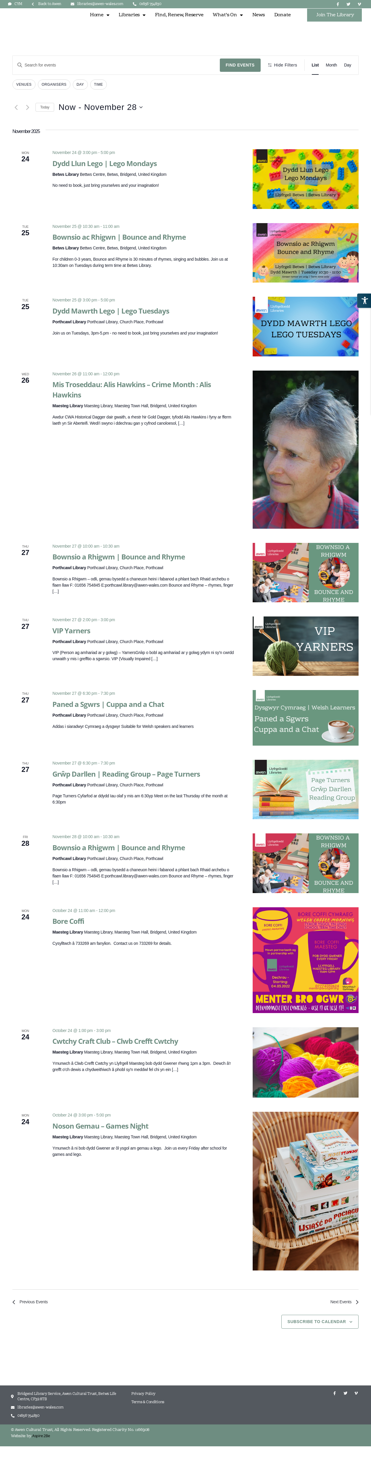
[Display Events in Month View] (331, 84)
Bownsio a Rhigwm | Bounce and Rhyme (118, 576)
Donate (282, 24)
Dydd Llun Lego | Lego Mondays (104, 182)
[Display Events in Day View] (347, 84)
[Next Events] (27, 126)
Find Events (240, 84)
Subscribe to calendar (317, 1342)
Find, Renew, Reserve (179, 24)
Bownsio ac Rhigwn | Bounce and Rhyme (119, 256)
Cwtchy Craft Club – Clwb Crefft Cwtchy (115, 1060)
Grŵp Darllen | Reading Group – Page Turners (126, 793)
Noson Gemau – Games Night (100, 1145)
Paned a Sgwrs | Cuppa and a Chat (108, 723)
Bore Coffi (68, 940)
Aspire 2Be (41, 1456)
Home (99, 24)
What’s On (228, 24)
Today (44, 126)
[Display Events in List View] (315, 84)
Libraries (132, 24)
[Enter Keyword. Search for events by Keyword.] (116, 84)
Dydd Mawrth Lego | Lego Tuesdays (110, 330)
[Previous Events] (16, 126)
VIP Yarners (71, 649)
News (258, 24)
